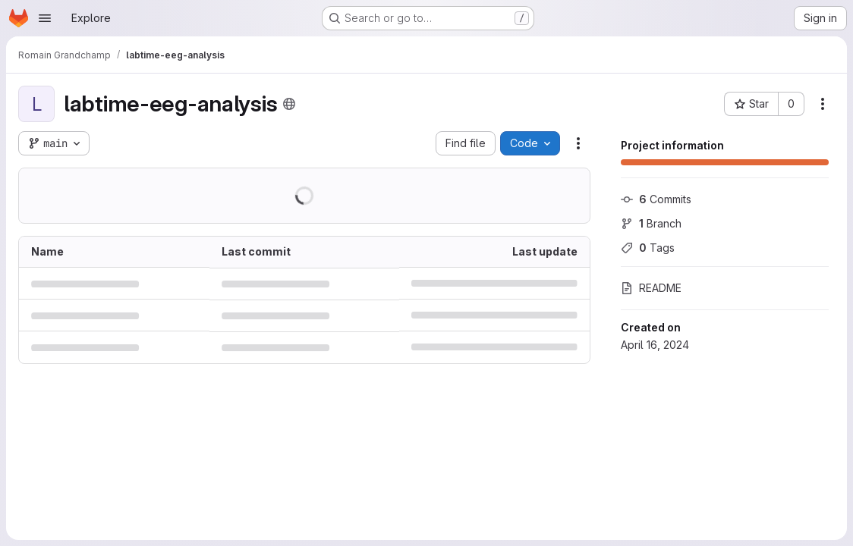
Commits (656, 199)
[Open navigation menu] (45, 18)
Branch (651, 223)
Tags (648, 247)
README (651, 287)
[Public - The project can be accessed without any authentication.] (289, 104)
